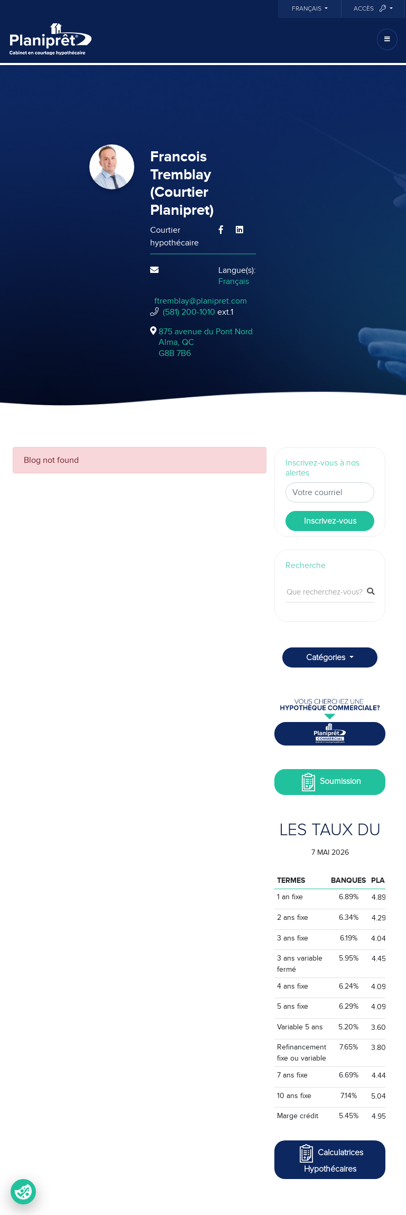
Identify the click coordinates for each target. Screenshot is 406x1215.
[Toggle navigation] (387, 39)
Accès (370, 8)
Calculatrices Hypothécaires (330, 1158)
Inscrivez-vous (330, 521)
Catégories (326, 657)
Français (307, 9)
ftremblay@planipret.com (200, 301)
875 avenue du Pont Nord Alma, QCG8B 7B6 (206, 342)
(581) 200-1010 (189, 312)
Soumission (330, 782)
